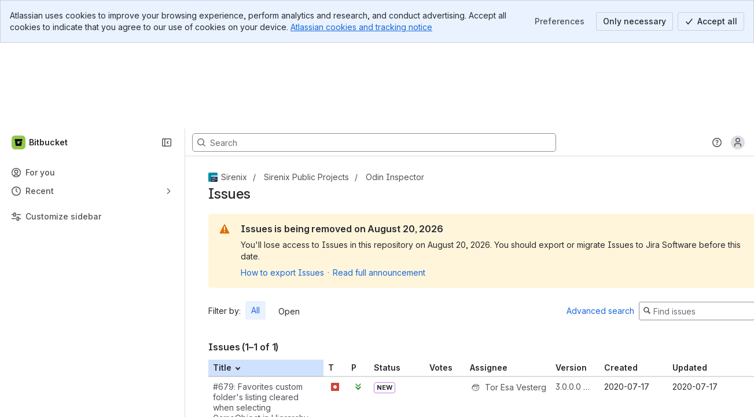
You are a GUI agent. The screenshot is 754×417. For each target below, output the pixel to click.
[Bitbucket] (40, 56)
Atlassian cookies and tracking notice (361, 27)
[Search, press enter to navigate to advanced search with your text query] (374, 56)
